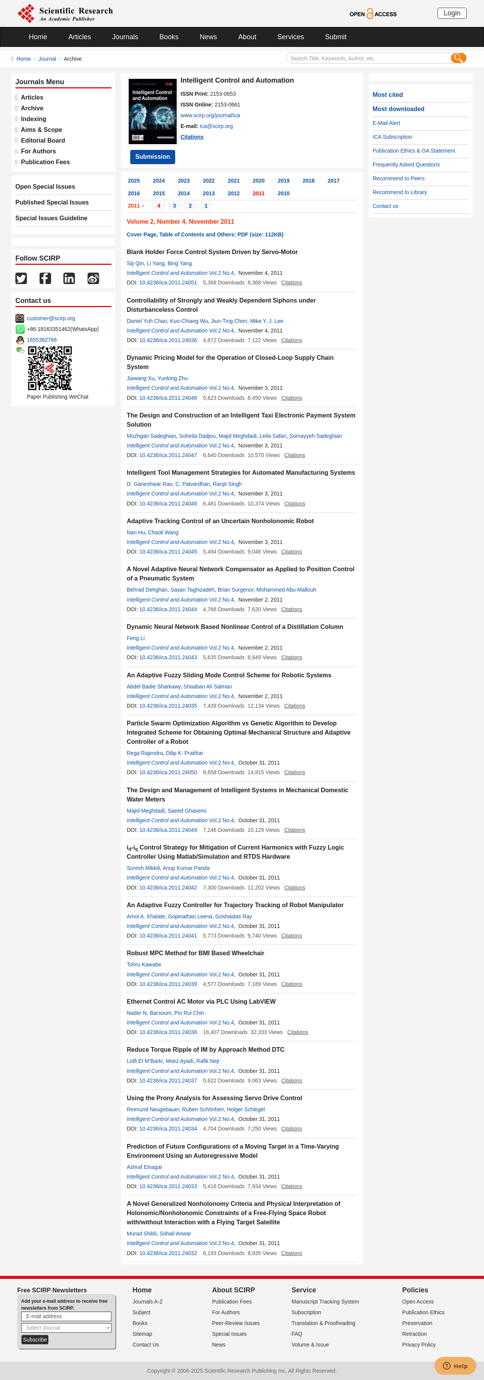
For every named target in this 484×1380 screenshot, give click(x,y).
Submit (335, 37)
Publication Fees (44, 162)
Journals (125, 37)
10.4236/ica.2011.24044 (168, 609)
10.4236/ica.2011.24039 (168, 984)
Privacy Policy (419, 1345)
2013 (209, 193)
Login (452, 13)
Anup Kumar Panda (185, 868)
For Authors (37, 151)
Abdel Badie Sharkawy (154, 686)
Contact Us (146, 1345)
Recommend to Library (400, 192)
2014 (184, 193)
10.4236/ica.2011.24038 (168, 1032)
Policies (415, 1290)
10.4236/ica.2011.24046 (168, 503)
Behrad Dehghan (147, 590)
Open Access (418, 1302)
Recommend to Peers (398, 178)
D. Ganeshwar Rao (149, 484)
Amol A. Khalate (146, 916)
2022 (209, 181)
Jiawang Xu (140, 378)
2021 (234, 181)
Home (38, 37)
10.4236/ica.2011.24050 (168, 772)
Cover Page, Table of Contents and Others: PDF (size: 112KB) (205, 234)
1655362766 (42, 340)
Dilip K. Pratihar (184, 753)
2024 (159, 181)
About (247, 37)
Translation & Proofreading (323, 1323)
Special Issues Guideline (51, 218)
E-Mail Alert (386, 123)
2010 (284, 193)
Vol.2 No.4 (221, 273)
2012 (234, 193)
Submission (152, 156)
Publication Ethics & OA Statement (414, 151)
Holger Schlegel (246, 1109)
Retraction (414, 1334)
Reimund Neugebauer (153, 1109)
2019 (284, 181)
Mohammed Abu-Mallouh (287, 590)
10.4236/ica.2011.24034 (168, 1129)
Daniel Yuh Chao (147, 321)
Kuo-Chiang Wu (189, 321)
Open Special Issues (45, 186)
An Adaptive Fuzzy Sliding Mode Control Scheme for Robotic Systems (229, 675)
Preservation (417, 1323)
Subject (142, 1312)
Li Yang (155, 263)
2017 (334, 181)
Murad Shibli (142, 1233)
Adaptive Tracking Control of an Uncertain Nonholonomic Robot (220, 521)
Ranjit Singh (227, 484)
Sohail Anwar (175, 1233)
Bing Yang (179, 263)
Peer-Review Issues (236, 1323)
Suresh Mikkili (143, 868)
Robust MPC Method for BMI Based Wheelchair (195, 953)
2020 (259, 181)
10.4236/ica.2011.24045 (168, 552)
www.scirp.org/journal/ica (210, 115)
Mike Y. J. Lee (266, 321)
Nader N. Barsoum (149, 1013)
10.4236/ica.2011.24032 (168, 1253)
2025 (134, 181)
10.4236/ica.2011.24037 (168, 1080)
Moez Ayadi (179, 1061)
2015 (159, 193)
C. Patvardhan (193, 484)
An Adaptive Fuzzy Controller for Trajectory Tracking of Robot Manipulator (235, 905)
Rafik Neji (207, 1061)
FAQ (297, 1334)
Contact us (385, 206)
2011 (259, 193)
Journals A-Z (148, 1302)
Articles (79, 37)
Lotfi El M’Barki (144, 1061)
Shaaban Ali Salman (208, 686)
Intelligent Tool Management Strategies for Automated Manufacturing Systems (241, 472)
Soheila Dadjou (197, 436)
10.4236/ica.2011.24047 (168, 455)
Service (304, 1290)
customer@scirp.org (51, 318)
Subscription (306, 1312)
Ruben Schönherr (203, 1109)
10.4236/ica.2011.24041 (168, 936)
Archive (30, 108)
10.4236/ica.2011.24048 (168, 398)
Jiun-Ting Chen (229, 321)
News (208, 37)
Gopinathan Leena (190, 916)
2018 (309, 181)
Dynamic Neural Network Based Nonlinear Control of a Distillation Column (235, 626)
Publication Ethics (423, 1312)
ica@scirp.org (216, 126)
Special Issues (229, 1334)
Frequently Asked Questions (406, 164)
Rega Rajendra (145, 753)
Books (169, 37)
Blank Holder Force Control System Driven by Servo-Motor (212, 252)
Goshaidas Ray (233, 916)
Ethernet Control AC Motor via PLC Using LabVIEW (201, 1001)
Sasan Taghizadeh (193, 590)
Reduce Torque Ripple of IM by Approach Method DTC (206, 1049)
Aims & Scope (40, 129)
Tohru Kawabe (144, 964)
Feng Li (136, 638)
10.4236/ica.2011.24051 (168, 282)
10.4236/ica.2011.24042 (168, 888)
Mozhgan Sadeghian (151, 436)
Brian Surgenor (235, 590)
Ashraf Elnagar (144, 1167)
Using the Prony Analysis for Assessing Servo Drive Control (214, 1098)
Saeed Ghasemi (187, 811)
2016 (134, 193)
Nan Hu (136, 532)
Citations (192, 137)
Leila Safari (273, 436)
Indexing (32, 119)
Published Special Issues (52, 202)
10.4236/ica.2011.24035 (168, 706)
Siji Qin (135, 263)
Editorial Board (41, 140)
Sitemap (142, 1334)
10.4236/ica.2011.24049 (168, 830)
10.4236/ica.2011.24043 (168, 657)
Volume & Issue (310, 1345)
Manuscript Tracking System (325, 1302)
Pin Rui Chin (189, 1013)
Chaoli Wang (163, 532)
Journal (47, 59)
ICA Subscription (393, 137)
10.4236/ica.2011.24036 (168, 340)
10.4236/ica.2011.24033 (168, 1186)
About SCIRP (233, 1290)
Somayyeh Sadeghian (315, 436)
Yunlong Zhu (172, 378)
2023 (184, 181)
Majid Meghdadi (238, 436)
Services (290, 37)
